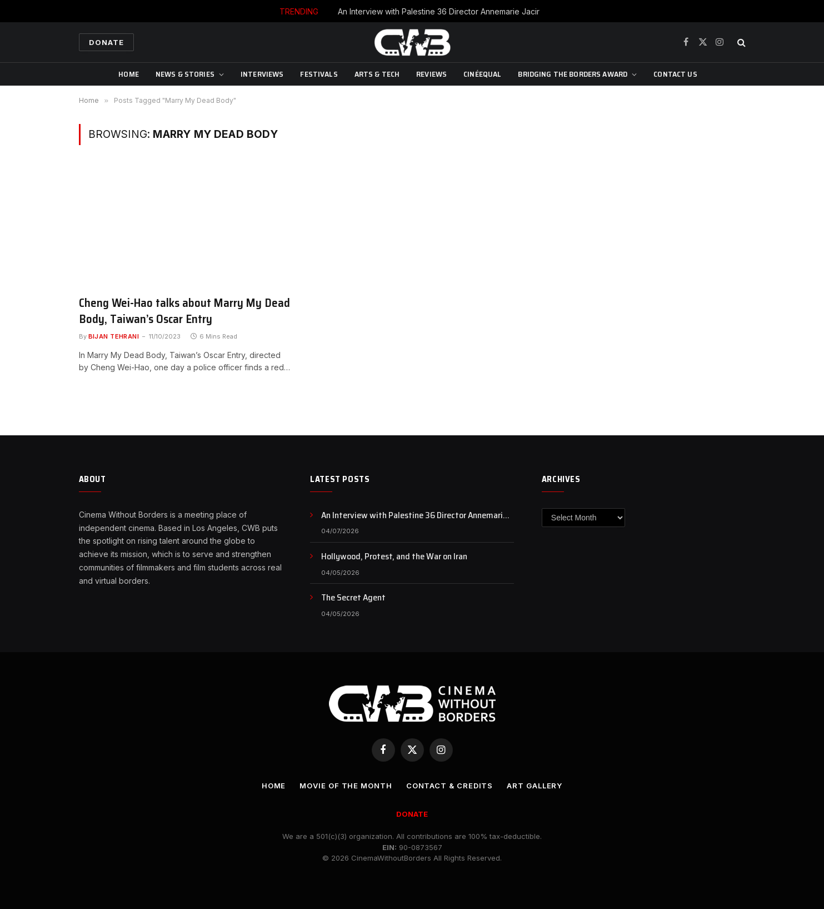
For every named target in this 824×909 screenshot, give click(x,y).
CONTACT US (675, 74)
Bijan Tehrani (113, 336)
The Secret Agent (353, 598)
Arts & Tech (377, 74)
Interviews (262, 74)
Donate (106, 42)
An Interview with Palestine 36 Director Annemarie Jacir (439, 11)
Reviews (431, 74)
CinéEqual (482, 74)
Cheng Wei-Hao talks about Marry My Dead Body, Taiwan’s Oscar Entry (184, 311)
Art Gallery (534, 785)
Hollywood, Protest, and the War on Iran (394, 556)
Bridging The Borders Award (572, 74)
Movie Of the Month (345, 785)
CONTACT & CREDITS (449, 785)
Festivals (318, 74)
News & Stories (185, 74)
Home (128, 74)
